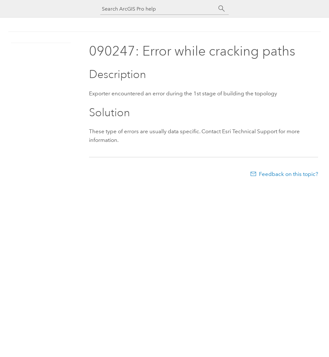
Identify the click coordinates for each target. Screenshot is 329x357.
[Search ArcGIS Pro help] (158, 8)
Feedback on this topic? (288, 174)
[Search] (221, 8)
